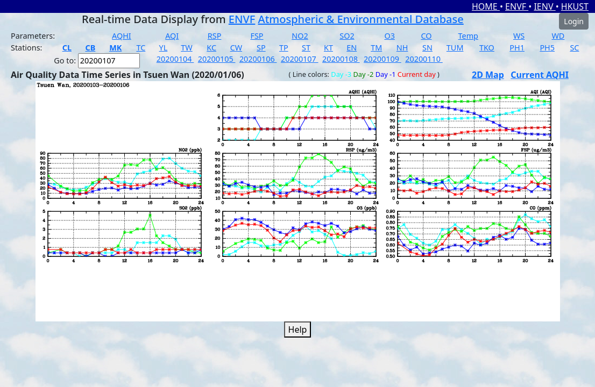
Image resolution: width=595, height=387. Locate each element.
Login (574, 21)
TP (283, 47)
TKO (486, 47)
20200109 (382, 59)
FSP (256, 36)
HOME (486, 6)
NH (402, 47)
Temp (468, 36)
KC (211, 47)
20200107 (299, 59)
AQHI (121, 36)
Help (297, 329)
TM (376, 47)
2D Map (488, 75)
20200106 (258, 59)
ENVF (516, 6)
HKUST (575, 6)
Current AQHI (540, 75)
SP (261, 47)
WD (557, 36)
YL (163, 47)
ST (306, 47)
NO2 (300, 36)
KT (328, 47)
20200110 (424, 59)
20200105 (217, 59)
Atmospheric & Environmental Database (361, 19)
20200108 (341, 59)
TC (140, 47)
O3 (389, 36)
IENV (544, 6)
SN (427, 47)
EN (351, 47)
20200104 (175, 59)
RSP (215, 36)
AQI (172, 36)
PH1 (517, 47)
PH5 (547, 47)
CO (426, 36)
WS (519, 36)
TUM (455, 47)
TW (186, 47)
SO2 (346, 36)
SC (574, 47)
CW (236, 47)
